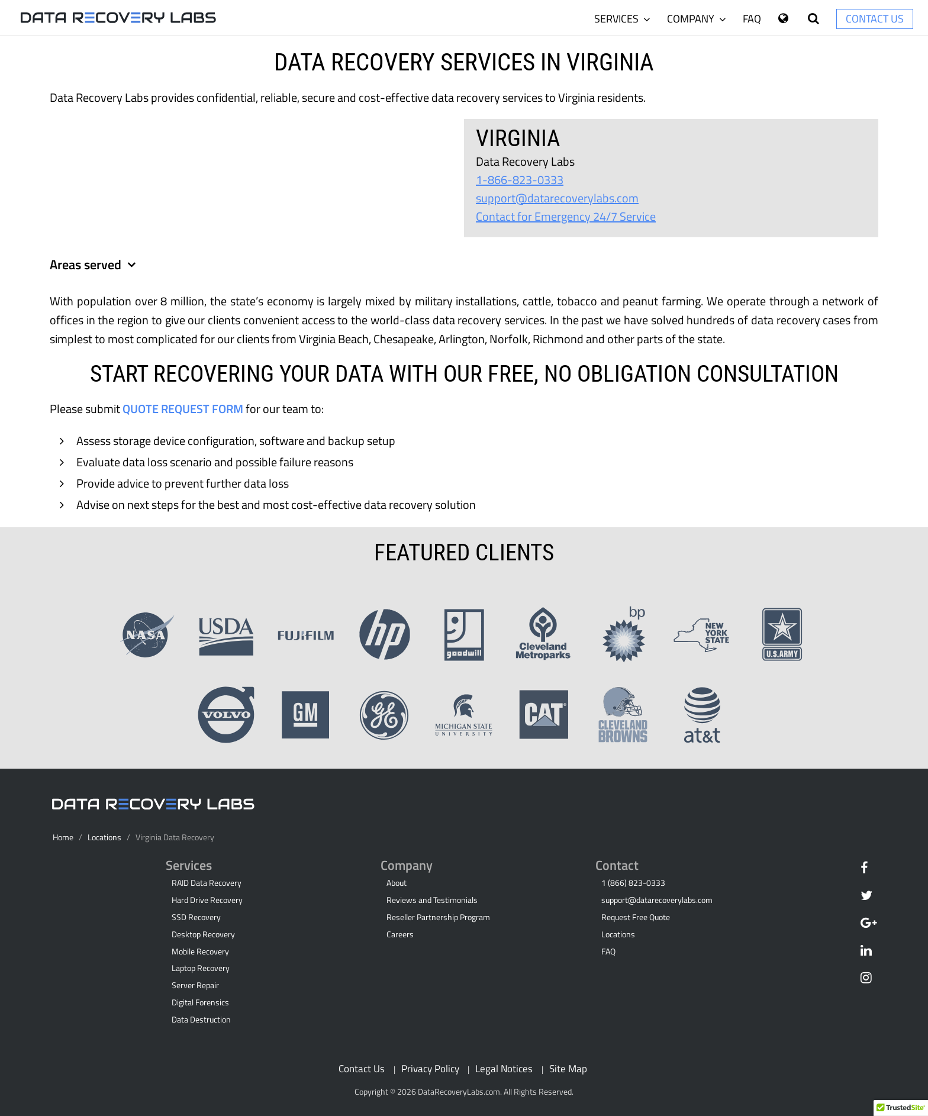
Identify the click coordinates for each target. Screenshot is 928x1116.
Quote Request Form (183, 408)
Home (63, 837)
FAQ (752, 19)
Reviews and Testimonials (432, 900)
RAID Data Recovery (206, 882)
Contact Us (875, 19)
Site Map (568, 1068)
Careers (400, 934)
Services (622, 19)
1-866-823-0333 (519, 179)
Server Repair (195, 985)
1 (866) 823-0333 (633, 882)
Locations (104, 837)
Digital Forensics (200, 1002)
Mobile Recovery (200, 951)
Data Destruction (201, 1019)
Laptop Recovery (201, 968)
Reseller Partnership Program (438, 917)
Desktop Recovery (203, 934)
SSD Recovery (196, 917)
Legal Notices (504, 1068)
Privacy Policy (430, 1068)
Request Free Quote (635, 917)
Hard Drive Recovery (207, 900)
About (396, 882)
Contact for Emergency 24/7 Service (566, 216)
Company (696, 19)
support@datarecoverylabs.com (557, 198)
